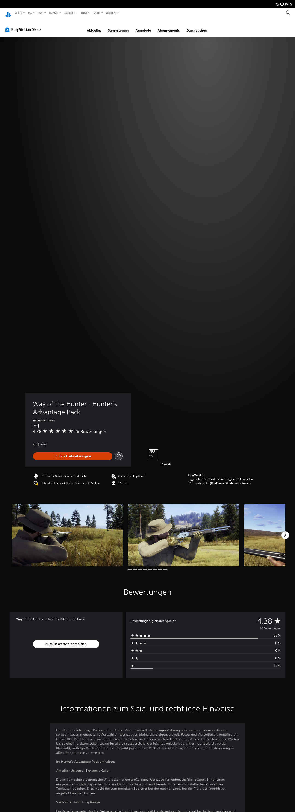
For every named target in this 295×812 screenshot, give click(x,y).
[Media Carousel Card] (67, 530)
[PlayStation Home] (8, 13)
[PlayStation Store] (24, 25)
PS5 (30, 12)
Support (110, 12)
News (84, 12)
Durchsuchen (196, 26)
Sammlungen (118, 26)
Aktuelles (94, 26)
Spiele (18, 12)
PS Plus (53, 12)
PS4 (40, 12)
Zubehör (69, 12)
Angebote (143, 26)
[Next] (285, 531)
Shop (97, 12)
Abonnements (169, 26)
